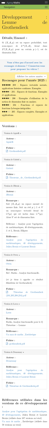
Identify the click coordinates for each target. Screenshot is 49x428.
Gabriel (9, 168)
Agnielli (9, 141)
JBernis (9, 194)
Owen (8, 263)
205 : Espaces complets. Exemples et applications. (24, 113)
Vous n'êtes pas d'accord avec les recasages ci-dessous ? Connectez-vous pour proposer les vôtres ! (24, 66)
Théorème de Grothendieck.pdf (22, 386)
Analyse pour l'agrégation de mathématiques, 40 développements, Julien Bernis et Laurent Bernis (24, 243)
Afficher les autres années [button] (31, 76)
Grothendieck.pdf (15, 151)
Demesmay (11, 360)
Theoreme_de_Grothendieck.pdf (23, 177)
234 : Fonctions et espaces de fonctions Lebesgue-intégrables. (24, 106)
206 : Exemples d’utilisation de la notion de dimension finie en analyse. (24, 100)
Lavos (8, 312)
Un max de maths (11, 421)
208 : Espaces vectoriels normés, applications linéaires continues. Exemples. (24, 87)
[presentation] (9, 43)
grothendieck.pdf (15, 343)
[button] (24, 133)
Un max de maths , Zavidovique (21, 334)
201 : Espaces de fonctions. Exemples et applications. (24, 93)
